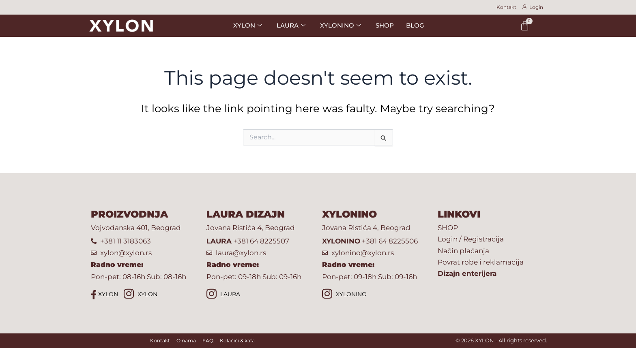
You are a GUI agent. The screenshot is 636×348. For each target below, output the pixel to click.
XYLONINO (340, 25)
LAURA (291, 25)
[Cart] (525, 26)
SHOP (385, 25)
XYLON (247, 25)
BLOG (415, 25)
